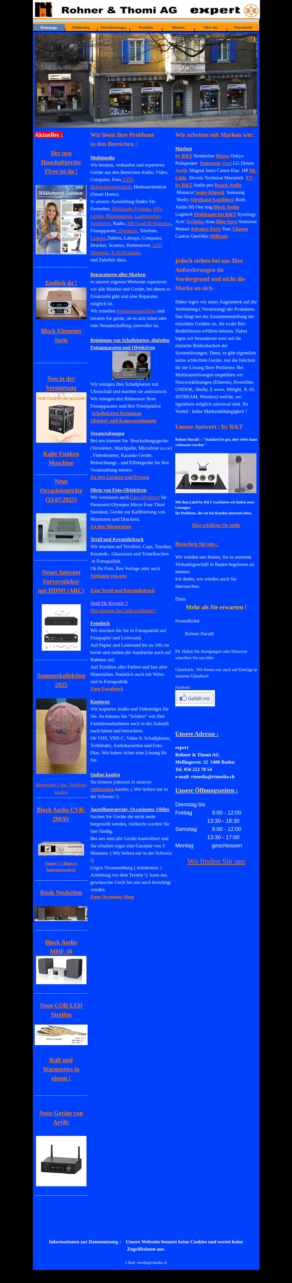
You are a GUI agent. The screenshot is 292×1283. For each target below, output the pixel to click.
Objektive (127, 230)
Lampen (98, 238)
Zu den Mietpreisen (110, 526)
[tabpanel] (131, 520)
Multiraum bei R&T (215, 214)
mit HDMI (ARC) (61, 590)
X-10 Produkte (125, 252)
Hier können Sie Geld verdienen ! (123, 610)
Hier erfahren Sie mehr (216, 525)
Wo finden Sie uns (216, 861)
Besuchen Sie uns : (197, 544)
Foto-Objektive (145, 497)
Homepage (48, 27)
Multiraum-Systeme (131, 208)
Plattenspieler (119, 216)
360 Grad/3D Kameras (149, 223)
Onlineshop (81, 27)
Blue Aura (226, 221)
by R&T (183, 156)
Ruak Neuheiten (61, 892)
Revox (222, 156)
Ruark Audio (228, 185)
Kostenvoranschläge (136, 311)
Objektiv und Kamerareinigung (123, 420)
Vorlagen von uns (108, 575)
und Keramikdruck (122, 590)
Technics (195, 221)
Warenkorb (243, 27)
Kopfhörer (100, 223)
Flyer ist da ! (61, 171)
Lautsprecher (147, 216)
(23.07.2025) (61, 499)
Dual (227, 163)
